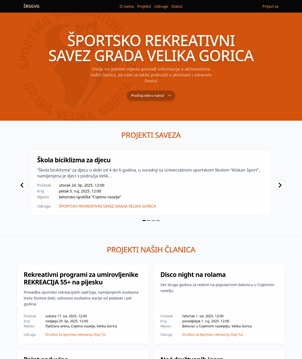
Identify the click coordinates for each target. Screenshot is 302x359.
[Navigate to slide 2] (148, 220)
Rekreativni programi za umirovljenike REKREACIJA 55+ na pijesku (81, 278)
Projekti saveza (151, 135)
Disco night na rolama (193, 274)
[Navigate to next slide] (280, 185)
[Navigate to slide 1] (144, 220)
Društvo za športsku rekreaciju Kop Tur (76, 334)
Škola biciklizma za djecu (74, 160)
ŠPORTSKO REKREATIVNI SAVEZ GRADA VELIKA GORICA (107, 206)
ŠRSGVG (31, 6)
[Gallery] (151, 185)
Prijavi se (270, 6)
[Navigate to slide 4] (158, 220)
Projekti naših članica (151, 249)
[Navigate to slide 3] (153, 220)
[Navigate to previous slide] (22, 185)
